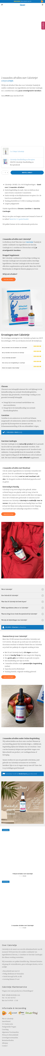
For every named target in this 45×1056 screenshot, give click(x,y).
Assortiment (6, 1021)
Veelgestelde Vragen (9, 1027)
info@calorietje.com (13, 995)
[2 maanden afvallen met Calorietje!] (22, 901)
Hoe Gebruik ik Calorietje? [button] (22, 595)
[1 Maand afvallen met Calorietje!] (22, 849)
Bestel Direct (27, 172)
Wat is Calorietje (7, 1019)
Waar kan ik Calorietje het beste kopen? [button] (22, 602)
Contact (5, 1046)
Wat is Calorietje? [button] (22, 589)
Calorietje (29, 242)
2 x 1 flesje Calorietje (17, 151)
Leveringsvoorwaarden (10, 1038)
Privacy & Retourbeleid (10, 1035)
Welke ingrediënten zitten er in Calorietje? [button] (22, 608)
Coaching (5, 1029)
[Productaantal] (5, 172)
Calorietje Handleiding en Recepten (22, 160)
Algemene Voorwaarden (10, 1032)
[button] (2, 4)
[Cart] (42, 5)
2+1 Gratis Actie (7, 1024)
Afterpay (5, 1043)
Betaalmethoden (8, 1040)
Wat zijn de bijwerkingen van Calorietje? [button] (22, 620)
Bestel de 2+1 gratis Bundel (19, 219)
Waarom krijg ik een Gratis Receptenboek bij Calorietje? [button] (22, 614)
